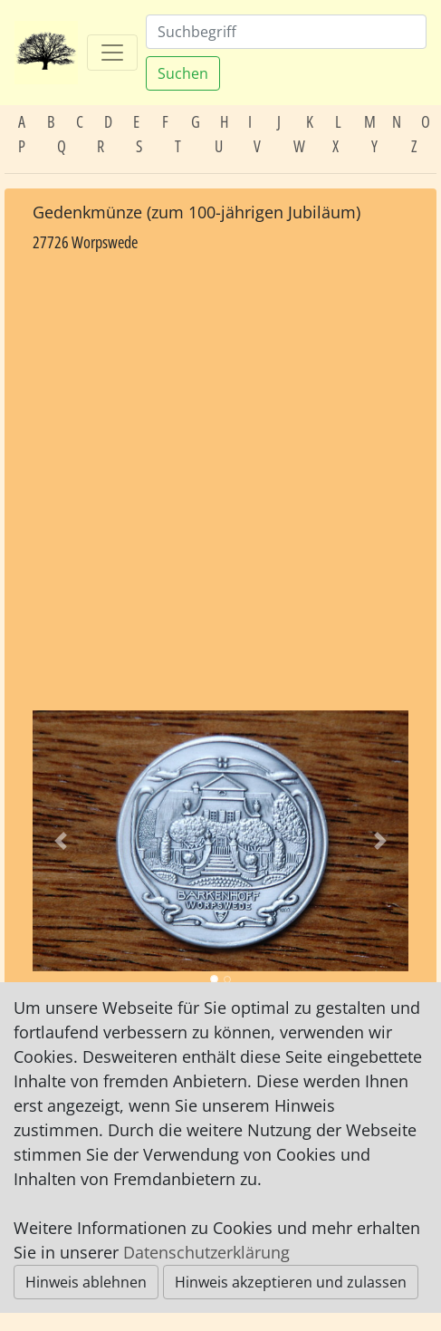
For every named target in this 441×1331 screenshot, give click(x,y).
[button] (61, 840)
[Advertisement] (220, 482)
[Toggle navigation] (112, 52)
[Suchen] (286, 31)
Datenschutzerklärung (206, 1252)
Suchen (183, 73)
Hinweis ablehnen (86, 1282)
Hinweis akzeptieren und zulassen (291, 1282)
